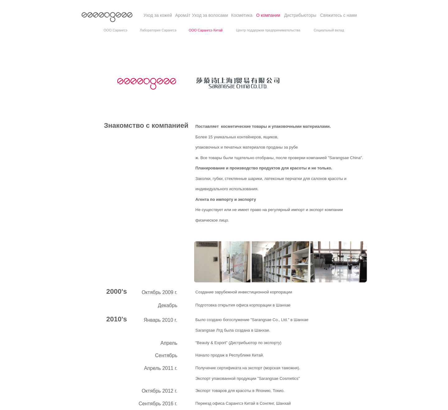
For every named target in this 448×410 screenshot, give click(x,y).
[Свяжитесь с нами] (338, 15)
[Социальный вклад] (329, 30)
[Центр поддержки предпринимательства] (268, 30)
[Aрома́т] (182, 15)
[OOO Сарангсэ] (115, 30)
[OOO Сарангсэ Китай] (206, 30)
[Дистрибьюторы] (300, 15)
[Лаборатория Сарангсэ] (158, 30)
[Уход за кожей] (158, 15)
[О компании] (268, 15)
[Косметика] (242, 15)
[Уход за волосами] (210, 15)
